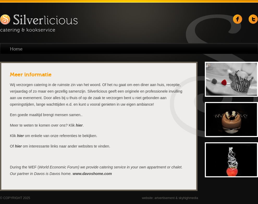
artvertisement (165, 198)
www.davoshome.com (92, 174)
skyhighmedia (188, 198)
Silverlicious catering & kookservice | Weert (39, 23)
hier (79, 125)
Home (16, 49)
